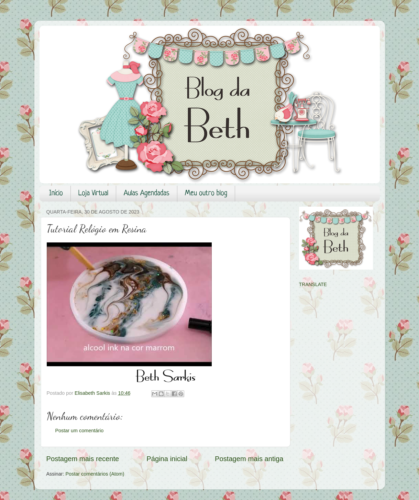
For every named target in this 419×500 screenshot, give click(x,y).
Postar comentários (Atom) (94, 474)
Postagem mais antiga (249, 459)
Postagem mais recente (82, 459)
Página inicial (166, 459)
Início (56, 193)
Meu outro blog (206, 193)
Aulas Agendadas (146, 193)
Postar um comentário (79, 430)
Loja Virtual (93, 193)
